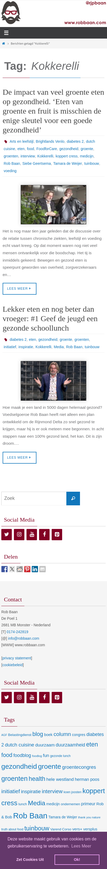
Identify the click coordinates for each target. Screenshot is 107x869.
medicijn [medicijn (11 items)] (53, 804)
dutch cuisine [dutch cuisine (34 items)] (19, 745)
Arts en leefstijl (22, 141)
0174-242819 (17, 632)
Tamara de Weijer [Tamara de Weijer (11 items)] (62, 817)
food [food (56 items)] (6, 755)
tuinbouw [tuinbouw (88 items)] (36, 828)
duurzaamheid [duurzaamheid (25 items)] (70, 745)
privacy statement (16, 658)
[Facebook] (44, 534)
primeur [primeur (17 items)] (88, 803)
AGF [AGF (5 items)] (4, 734)
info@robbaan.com (23, 638)
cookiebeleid (12, 665)
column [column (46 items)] (62, 734)
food (30, 149)
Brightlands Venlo (50, 141)
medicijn (86, 156)
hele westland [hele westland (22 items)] (60, 779)
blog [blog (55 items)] (38, 734)
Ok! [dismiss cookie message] (77, 859)
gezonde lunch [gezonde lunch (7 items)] (60, 756)
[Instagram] (19, 534)
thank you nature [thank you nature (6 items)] (89, 817)
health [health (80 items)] (37, 778)
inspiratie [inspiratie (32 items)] (31, 791)
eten (20, 149)
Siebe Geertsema (36, 163)
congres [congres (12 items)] (78, 735)
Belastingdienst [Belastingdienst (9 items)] (19, 735)
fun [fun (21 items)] (46, 755)
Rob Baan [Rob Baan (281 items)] (30, 815)
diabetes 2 (75, 141)
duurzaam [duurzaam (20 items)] (45, 745)
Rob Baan (12, 163)
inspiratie (25, 347)
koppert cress (67, 156)
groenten (11, 156)
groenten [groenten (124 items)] (14, 778)
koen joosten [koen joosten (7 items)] (73, 792)
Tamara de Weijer (67, 163)
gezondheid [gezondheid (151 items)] (19, 766)
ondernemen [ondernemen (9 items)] (70, 804)
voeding (10, 171)
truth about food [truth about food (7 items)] (12, 829)
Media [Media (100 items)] (36, 803)
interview (27, 156)
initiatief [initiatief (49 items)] (10, 791)
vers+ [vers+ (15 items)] (77, 829)
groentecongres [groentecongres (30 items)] (79, 767)
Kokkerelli (45, 156)
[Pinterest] (57, 534)
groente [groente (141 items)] (49, 766)
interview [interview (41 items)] (52, 791)
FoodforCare (46, 149)
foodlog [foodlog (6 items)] (37, 755)
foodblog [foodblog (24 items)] (22, 755)
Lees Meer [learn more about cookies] (81, 846)
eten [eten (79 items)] (92, 744)
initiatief (10, 347)
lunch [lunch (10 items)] (22, 804)
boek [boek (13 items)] (48, 735)
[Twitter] (6, 534)
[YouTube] (31, 534)
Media (59, 347)
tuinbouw (91, 163)
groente (87, 149)
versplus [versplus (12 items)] (90, 829)
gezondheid (68, 149)
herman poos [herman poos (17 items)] (87, 779)
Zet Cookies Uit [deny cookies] (30, 859)
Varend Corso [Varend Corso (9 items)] (60, 829)
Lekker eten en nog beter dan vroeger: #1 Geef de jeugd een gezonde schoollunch (50, 318)
